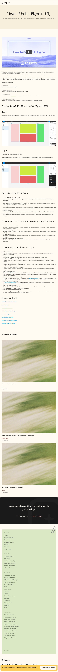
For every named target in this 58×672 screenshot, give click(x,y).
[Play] (29, 52)
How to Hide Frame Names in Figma (9, 311)
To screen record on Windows (9, 282)
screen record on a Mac (9, 272)
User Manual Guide (5, 304)
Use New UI (13, 96)
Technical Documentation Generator (9, 301)
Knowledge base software (7, 307)
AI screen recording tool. (34, 278)
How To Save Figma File (7, 314)
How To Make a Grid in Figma (7, 317)
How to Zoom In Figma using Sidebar (9, 320)
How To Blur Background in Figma (8, 323)
